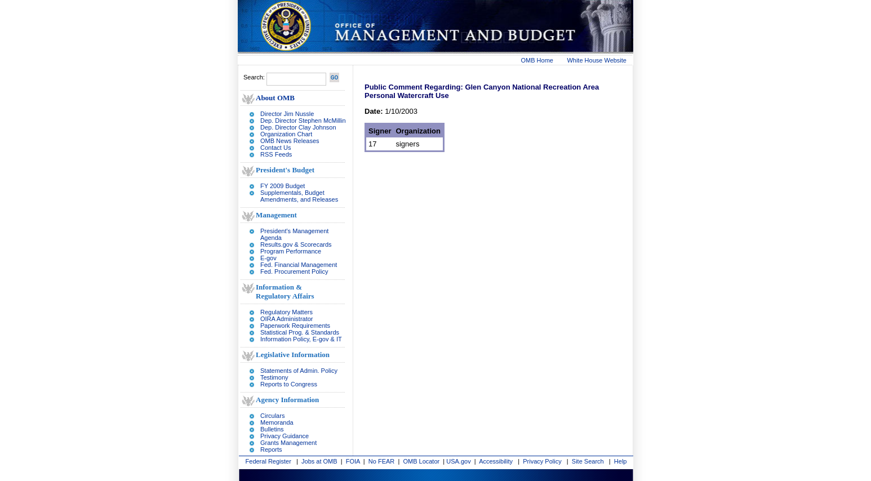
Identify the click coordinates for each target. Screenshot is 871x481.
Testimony (274, 377)
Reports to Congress (288, 384)
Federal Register (268, 461)
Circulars (272, 415)
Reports (271, 449)
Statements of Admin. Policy (298, 370)
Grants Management (288, 442)
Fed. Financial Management (298, 264)
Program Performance (290, 251)
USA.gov (458, 461)
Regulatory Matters (286, 312)
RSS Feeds (276, 154)
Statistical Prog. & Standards (299, 332)
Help (620, 461)
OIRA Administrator (286, 318)
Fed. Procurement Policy (294, 271)
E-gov (268, 258)
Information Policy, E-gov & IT (301, 339)
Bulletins (272, 429)
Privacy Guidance (284, 436)
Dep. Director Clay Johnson (298, 127)
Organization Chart (286, 134)
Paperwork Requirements (295, 325)
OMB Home (537, 60)
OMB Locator (421, 461)
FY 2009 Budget (282, 185)
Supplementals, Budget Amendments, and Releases (299, 196)
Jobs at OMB (319, 461)
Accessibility (496, 461)
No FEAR (381, 461)
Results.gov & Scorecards (296, 244)
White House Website (596, 60)
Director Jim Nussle (287, 113)
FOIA (353, 461)
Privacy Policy (542, 461)
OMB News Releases (289, 140)
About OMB (275, 97)
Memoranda (277, 422)
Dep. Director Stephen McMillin (303, 120)
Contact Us (275, 147)
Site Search (588, 461)
